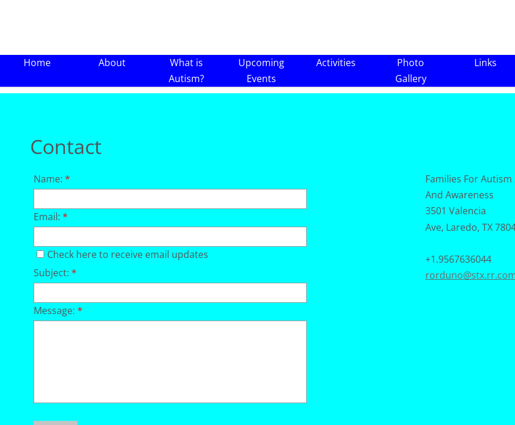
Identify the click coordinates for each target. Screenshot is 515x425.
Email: (51, 216)
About (112, 62)
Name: (52, 178)
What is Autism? (186, 70)
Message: (58, 310)
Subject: (55, 272)
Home (37, 62)
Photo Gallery (411, 70)
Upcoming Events (261, 70)
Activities (336, 62)
